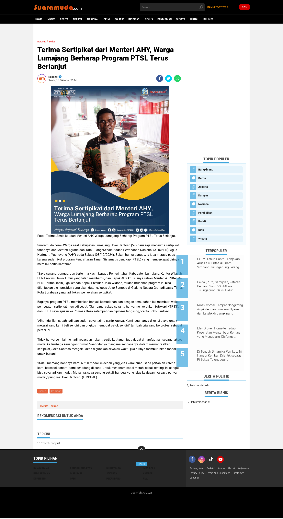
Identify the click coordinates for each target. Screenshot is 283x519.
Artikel (78, 19)
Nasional (93, 19)
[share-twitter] (168, 78)
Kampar (57, 391)
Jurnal (194, 19)
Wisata (180, 19)
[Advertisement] (216, 94)
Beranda (43, 41)
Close (141, 464)
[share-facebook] (159, 78)
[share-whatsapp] (177, 78)
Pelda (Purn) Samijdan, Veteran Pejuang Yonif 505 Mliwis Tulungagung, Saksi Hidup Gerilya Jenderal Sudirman (219, 283)
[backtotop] (141, 451)
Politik (119, 19)
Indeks (51, 19)
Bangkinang (205, 169)
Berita (64, 19)
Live (244, 7)
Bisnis (149, 19)
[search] (172, 7)
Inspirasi (134, 19)
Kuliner (208, 19)
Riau (201, 230)
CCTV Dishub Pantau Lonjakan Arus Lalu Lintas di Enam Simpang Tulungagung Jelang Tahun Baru (220, 263)
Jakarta (203, 186)
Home (38, 19)
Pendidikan (164, 19)
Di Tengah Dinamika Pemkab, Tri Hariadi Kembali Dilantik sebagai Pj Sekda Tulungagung (220, 343)
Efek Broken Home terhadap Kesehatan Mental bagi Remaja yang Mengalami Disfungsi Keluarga (219, 323)
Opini (107, 19)
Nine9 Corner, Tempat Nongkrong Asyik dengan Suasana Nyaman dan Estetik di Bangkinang (220, 303)
